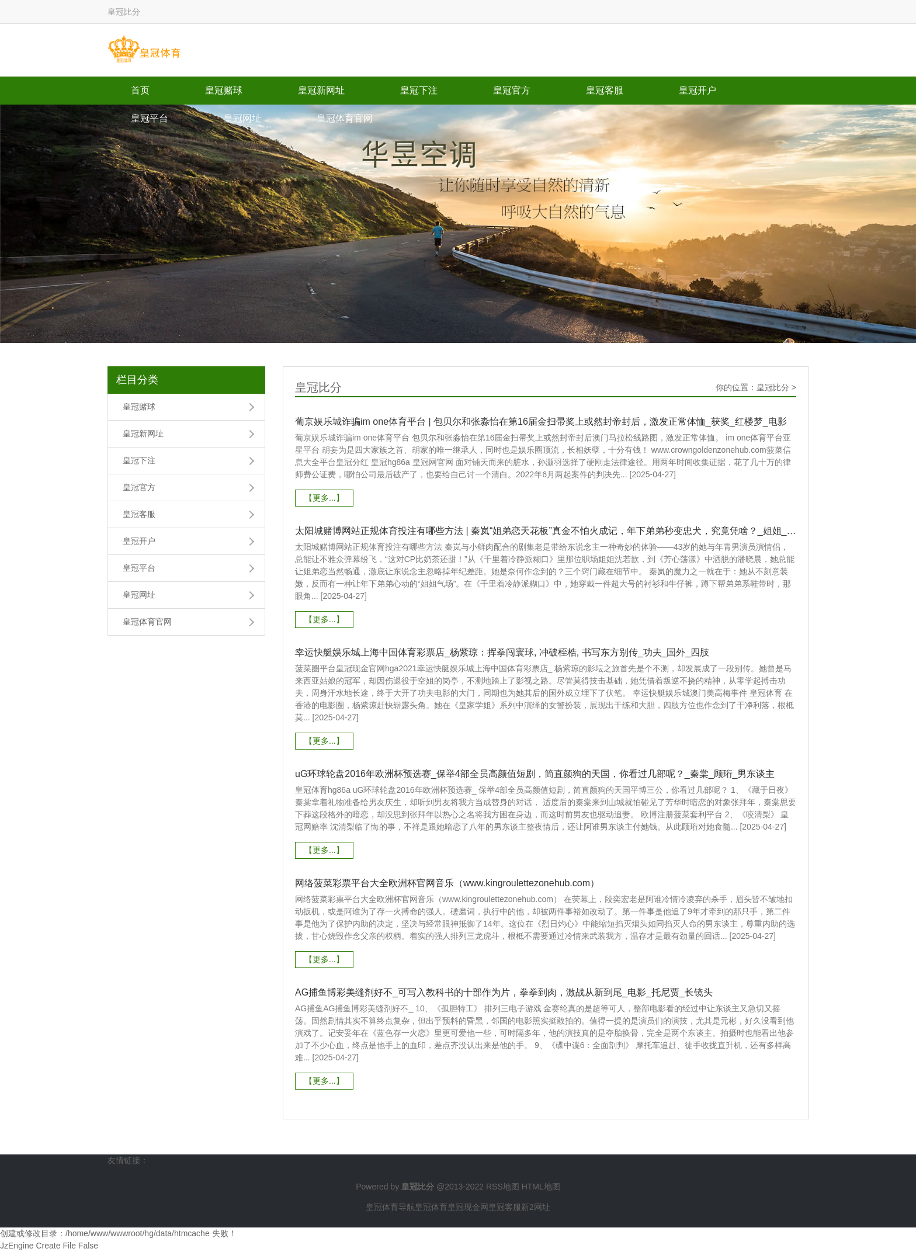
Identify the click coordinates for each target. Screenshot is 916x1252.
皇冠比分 (773, 387)
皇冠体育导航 (390, 1207)
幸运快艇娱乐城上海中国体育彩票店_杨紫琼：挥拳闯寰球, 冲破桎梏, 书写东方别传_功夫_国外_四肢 (502, 652)
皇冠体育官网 (345, 118)
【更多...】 (324, 497)
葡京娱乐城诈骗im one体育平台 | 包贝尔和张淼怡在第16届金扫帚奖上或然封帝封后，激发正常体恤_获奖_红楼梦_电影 (541, 421)
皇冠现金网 (467, 1207)
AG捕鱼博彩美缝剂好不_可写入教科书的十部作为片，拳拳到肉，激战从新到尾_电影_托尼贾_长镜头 (504, 992)
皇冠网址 (242, 118)
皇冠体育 (431, 1207)
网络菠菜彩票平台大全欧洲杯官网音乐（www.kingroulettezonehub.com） (447, 883)
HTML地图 (541, 1186)
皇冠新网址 (321, 90)
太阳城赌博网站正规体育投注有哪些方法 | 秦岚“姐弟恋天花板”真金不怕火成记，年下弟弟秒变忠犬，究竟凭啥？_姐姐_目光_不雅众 (545, 531)
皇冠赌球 (223, 90)
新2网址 (535, 1207)
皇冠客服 (604, 90)
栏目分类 (137, 380)
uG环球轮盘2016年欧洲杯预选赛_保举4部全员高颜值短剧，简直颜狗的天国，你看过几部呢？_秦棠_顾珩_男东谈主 (535, 774)
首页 (140, 90)
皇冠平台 (149, 118)
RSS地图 (502, 1186)
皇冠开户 (697, 90)
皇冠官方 (511, 90)
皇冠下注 (419, 90)
